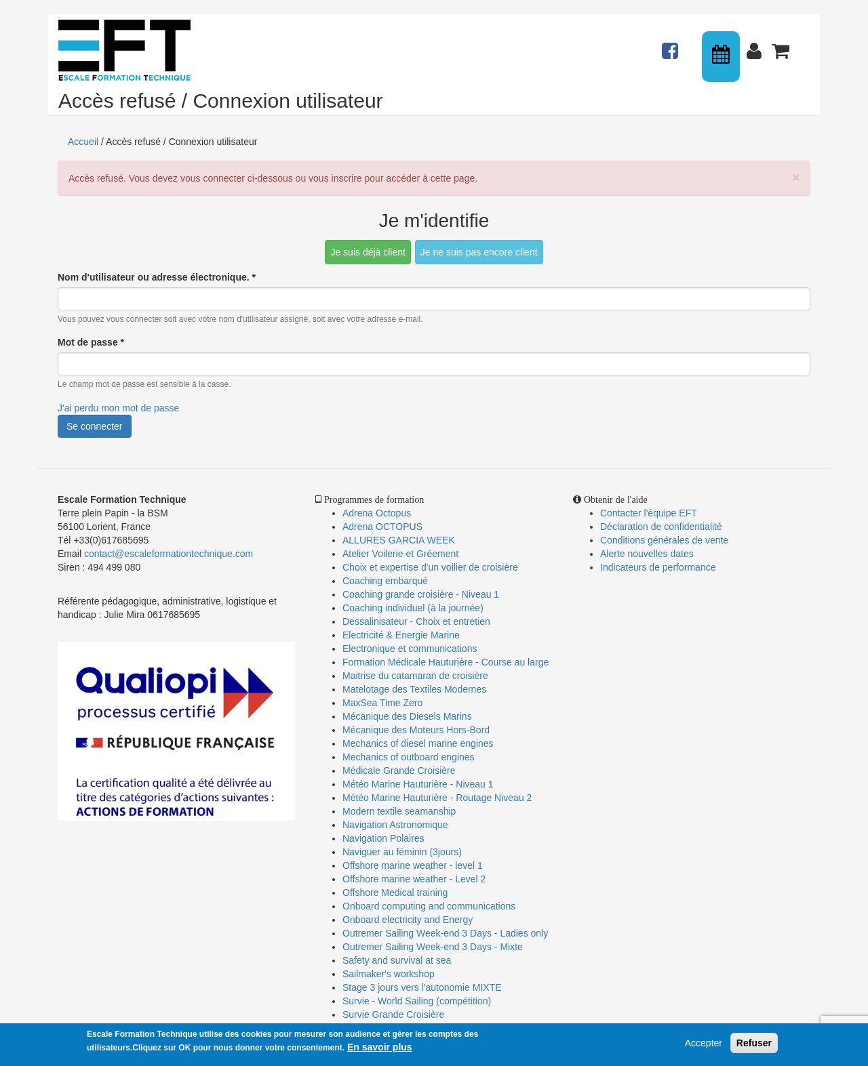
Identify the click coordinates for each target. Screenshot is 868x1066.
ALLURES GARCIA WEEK (398, 540)
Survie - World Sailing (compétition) (416, 1001)
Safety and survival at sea (396, 960)
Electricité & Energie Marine (401, 635)
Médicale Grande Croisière (399, 770)
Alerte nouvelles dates (647, 553)
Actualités (672, 45)
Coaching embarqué (385, 580)
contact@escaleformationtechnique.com (168, 553)
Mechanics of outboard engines (408, 757)
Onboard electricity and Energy (407, 919)
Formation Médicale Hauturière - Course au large (445, 662)
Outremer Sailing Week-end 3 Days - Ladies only (445, 933)
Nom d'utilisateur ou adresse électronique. (157, 277)
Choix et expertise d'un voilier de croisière (430, 567)
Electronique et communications (409, 648)
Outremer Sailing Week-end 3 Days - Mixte (432, 946)
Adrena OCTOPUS (382, 526)
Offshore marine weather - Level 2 (414, 879)
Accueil (83, 141)
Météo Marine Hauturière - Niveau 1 (418, 784)
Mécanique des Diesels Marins (407, 716)
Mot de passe (91, 342)
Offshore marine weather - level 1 (412, 865)
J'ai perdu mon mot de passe (118, 408)
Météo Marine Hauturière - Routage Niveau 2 (437, 797)
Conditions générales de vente (664, 540)
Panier (782, 45)
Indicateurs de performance (657, 567)
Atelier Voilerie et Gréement (400, 553)
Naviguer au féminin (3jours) (402, 851)
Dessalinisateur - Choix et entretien (416, 621)
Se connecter (94, 426)
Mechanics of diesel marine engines (418, 743)
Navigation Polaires (383, 838)
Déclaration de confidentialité (661, 526)
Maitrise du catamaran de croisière (415, 675)
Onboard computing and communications (428, 906)
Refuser (754, 1043)
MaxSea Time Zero (382, 702)
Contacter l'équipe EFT (648, 513)
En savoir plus (379, 1047)
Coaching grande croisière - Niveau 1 (420, 594)
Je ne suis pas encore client (479, 252)
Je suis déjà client (368, 252)
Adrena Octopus (376, 513)
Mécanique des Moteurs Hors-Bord (416, 729)
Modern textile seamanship (399, 811)
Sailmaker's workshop (388, 973)
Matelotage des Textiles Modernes (414, 689)
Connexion (757, 45)
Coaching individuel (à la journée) (413, 607)
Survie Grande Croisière (393, 1014)
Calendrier (722, 56)
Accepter (703, 1043)
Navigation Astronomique (395, 824)
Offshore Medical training (396, 892)
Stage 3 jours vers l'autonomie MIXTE (422, 987)
